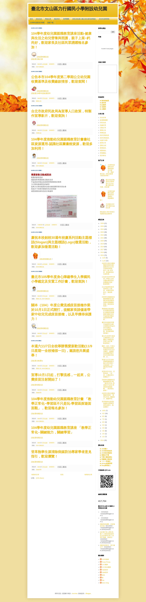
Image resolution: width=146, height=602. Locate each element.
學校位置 (48, 19)
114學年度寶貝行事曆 (37, 22)
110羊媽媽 (105, 559)
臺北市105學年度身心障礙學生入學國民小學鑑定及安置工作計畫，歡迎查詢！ (108, 339)
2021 (102, 238)
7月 (103, 419)
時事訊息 (38, 133)
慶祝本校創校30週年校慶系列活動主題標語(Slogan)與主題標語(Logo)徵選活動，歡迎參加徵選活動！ (61, 242)
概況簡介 (57, 19)
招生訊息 (39, 19)
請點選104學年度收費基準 (41, 93)
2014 (102, 440)
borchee (74, 593)
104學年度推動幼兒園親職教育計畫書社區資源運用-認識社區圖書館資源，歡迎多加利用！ (62, 143)
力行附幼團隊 (106, 567)
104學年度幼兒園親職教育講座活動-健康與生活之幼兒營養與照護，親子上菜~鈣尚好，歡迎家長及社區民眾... (108, 269)
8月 (103, 416)
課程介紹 (103, 145)
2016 (102, 252)
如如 (103, 575)
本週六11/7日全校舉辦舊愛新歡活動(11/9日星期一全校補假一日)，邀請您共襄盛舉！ (61, 350)
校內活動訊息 (40, 227)
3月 (103, 431)
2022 (102, 235)
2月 (103, 434)
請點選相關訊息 (43, 57)
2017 (102, 249)
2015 (102, 255)
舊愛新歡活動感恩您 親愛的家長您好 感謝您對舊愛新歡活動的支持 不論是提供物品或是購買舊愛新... (108, 314)
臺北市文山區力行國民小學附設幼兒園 (69, 9)
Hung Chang (106, 562)
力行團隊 (105, 564)
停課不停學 (103, 140)
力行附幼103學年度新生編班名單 (110, 205)
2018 (102, 246)
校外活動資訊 (40, 67)
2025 (102, 226)
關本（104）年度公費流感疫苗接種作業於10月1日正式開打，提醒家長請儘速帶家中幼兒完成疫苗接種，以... (108, 351)
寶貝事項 (103, 155)
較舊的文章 (88, 474)
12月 (104, 258)
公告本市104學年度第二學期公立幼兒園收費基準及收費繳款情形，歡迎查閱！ (108, 280)
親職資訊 (103, 148)
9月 (103, 413)
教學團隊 (66, 19)
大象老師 (105, 570)
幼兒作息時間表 (104, 19)
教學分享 (103, 143)
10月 (104, 410)
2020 (102, 241)
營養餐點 (103, 153)
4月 (103, 428)
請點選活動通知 (37, 361)
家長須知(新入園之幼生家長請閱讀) (84, 19)
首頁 (31, 19)
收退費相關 (103, 120)
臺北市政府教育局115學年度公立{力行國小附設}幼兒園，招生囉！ (107, 183)
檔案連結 (103, 150)
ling (103, 580)
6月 (103, 422)
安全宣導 (103, 117)
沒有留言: (52, 64)
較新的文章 (35, 474)
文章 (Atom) (40, 478)
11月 (104, 261)
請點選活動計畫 (37, 59)
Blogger (88, 593)
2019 (102, 244)
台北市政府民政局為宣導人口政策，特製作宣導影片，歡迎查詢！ (108, 290)
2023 (102, 232)
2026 (102, 223)
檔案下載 (50, 22)
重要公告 (38, 101)
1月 (103, 436)
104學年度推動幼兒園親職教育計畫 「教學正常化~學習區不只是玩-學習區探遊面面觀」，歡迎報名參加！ (61, 403)
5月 (103, 425)
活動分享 (103, 128)
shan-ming (105, 583)
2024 (102, 229)
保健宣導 (38, 336)
